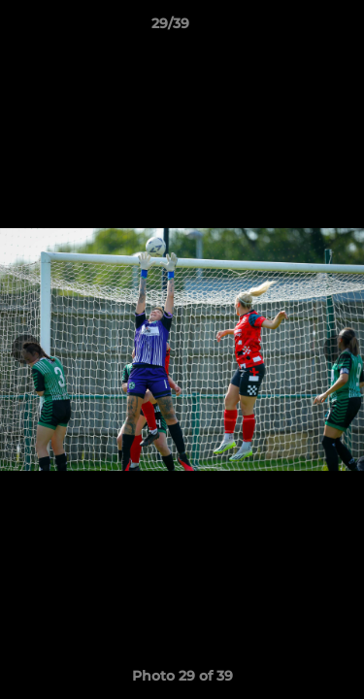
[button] (294, 28)
